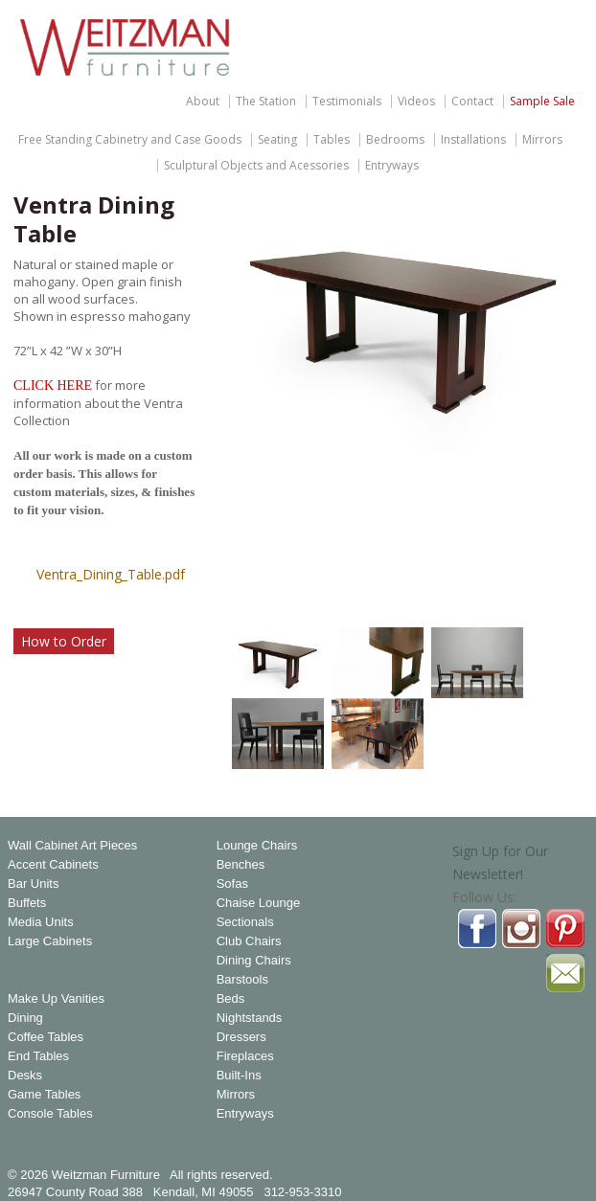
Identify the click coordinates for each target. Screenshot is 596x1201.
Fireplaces (245, 1056)
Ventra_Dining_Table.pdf (110, 574)
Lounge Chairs (257, 845)
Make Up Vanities (56, 999)
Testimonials (346, 101)
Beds (231, 999)
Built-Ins (239, 1075)
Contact (472, 101)
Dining (25, 1018)
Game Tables (44, 1094)
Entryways (392, 165)
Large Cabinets (50, 941)
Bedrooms (395, 140)
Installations (473, 140)
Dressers (241, 1037)
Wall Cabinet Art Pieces (72, 845)
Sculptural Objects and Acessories (256, 165)
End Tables (38, 1056)
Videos (416, 101)
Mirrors (542, 140)
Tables (331, 140)
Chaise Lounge (258, 903)
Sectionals (245, 922)
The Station (266, 101)
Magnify (557, 587)
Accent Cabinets (53, 865)
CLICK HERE (52, 385)
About (202, 101)
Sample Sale (542, 101)
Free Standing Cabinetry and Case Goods (129, 140)
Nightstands (250, 1018)
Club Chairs (249, 941)
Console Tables (50, 1114)
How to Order (63, 641)
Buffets (27, 903)
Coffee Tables (45, 1037)
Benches (241, 865)
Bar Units (33, 884)
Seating (277, 140)
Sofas (232, 884)
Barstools (242, 980)
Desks (25, 1075)
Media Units (41, 922)
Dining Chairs (254, 960)
